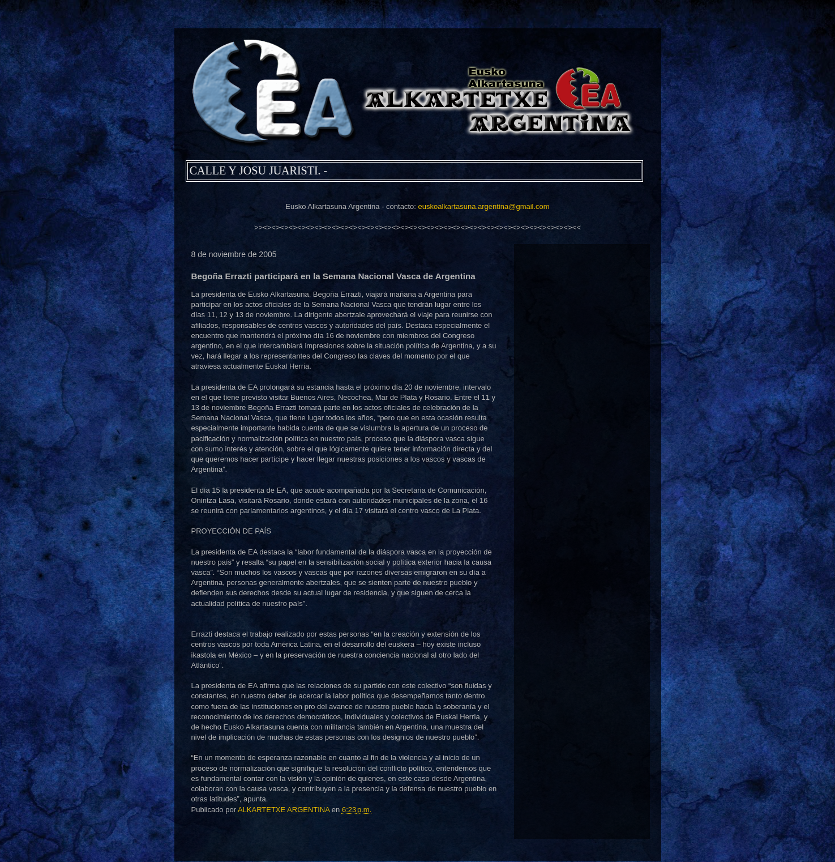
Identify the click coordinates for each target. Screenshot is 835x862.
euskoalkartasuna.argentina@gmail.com (483, 206)
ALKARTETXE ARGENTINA (285, 809)
